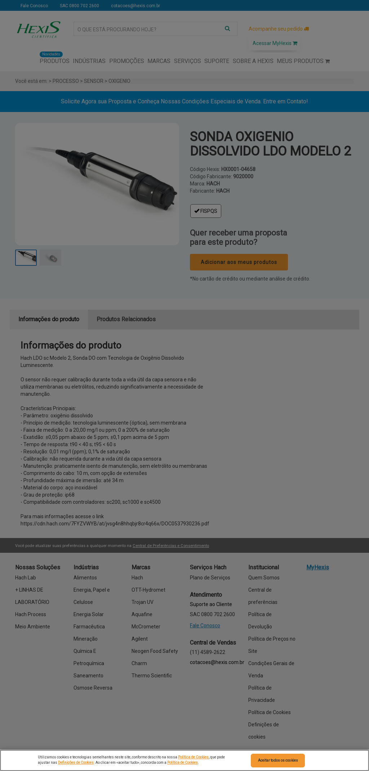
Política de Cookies (193, 757)
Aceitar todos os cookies (278, 760)
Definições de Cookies (76, 763)
